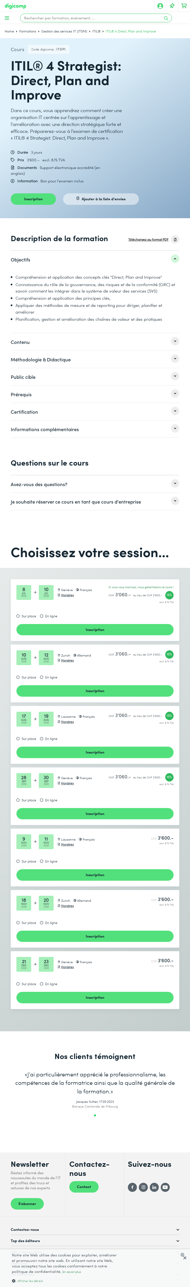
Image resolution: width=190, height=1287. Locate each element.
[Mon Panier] (184, 6)
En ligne (51, 616)
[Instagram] (143, 1187)
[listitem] (95, 259)
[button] (65, 1280)
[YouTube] (165, 1187)
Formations (27, 31)
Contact (84, 1186)
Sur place (29, 616)
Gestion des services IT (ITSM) (64, 31)
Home (9, 31)
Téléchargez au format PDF (148, 239)
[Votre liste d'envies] (172, 6)
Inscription (33, 198)
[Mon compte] (160, 6)
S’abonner (27, 1203)
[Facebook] (132, 1187)
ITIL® (96, 31)
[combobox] (183, 1255)
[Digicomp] (15, 6)
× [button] (184, 1258)
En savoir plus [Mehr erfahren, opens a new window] (71, 1272)
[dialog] (95, 1268)
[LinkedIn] (154, 1187)
